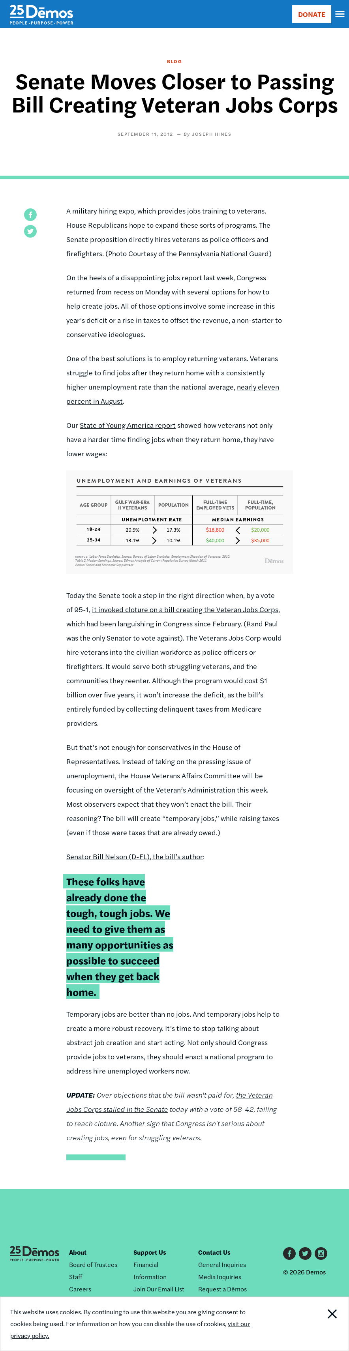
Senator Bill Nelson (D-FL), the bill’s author (134, 856)
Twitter (305, 1253)
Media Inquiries (219, 1276)
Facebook (289, 1253)
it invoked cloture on (125, 609)
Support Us (149, 1252)
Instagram (321, 1253)
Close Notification (315, 1324)
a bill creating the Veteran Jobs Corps (218, 609)
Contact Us (214, 1252)
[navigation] (340, 14)
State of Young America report (128, 425)
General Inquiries (222, 1264)
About (77, 1252)
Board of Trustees (93, 1264)
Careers (80, 1288)
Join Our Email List (158, 1288)
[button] (30, 214)
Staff (75, 1276)
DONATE (311, 14)
